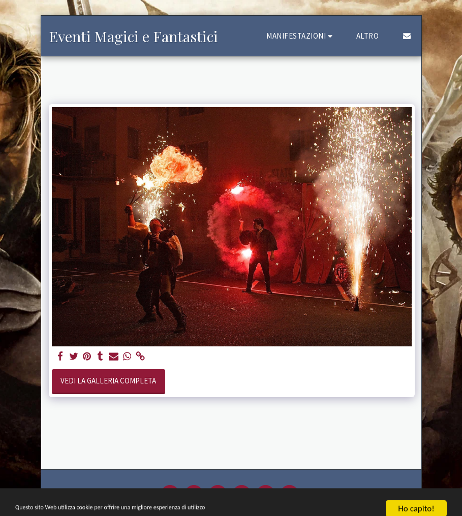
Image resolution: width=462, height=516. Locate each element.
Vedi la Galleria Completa (108, 380)
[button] (301, 36)
